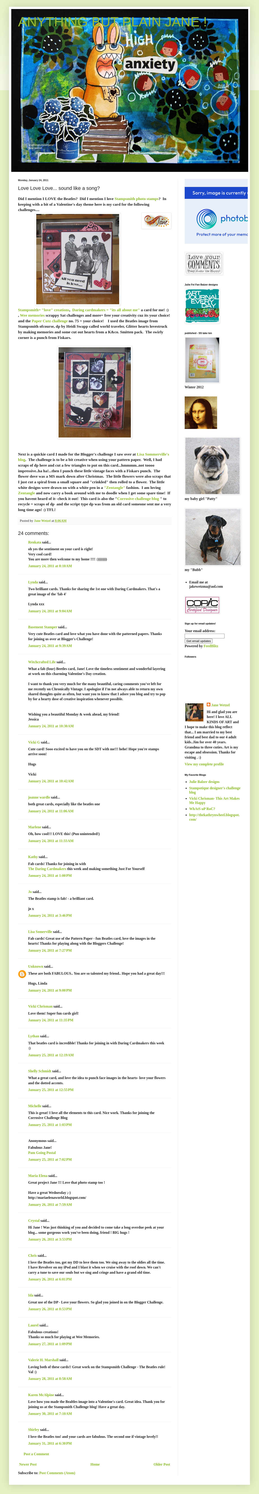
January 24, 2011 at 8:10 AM (50, 566)
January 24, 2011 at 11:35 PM (50, 1020)
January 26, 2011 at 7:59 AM (50, 1204)
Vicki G (34, 742)
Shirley (33, 1430)
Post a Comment (36, 1454)
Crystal (34, 1220)
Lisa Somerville (40, 932)
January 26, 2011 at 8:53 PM (50, 1309)
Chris (32, 1255)
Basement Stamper (42, 627)
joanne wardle (39, 797)
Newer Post (27, 1464)
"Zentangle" (114, 487)
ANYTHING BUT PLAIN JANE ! (112, 21)
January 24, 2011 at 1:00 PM (50, 875)
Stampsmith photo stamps (137, 198)
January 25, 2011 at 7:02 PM (50, 1159)
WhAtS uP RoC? (202, 809)
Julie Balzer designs (204, 782)
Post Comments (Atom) (57, 1473)
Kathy (33, 857)
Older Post (162, 1464)
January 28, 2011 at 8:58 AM (50, 1379)
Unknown (35, 966)
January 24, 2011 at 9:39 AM (50, 646)
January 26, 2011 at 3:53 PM (50, 1239)
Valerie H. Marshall (43, 1360)
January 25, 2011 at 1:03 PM (50, 1125)
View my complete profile (204, 764)
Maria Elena (38, 1176)
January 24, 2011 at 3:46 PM (50, 915)
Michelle (34, 1106)
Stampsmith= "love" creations (43, 310)
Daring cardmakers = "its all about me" (106, 310)
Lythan (33, 1036)
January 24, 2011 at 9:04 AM (50, 611)
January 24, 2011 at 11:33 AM (51, 841)
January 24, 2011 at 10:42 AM (51, 781)
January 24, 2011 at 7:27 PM (50, 950)
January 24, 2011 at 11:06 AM (51, 811)
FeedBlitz (211, 646)
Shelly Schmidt (39, 1071)
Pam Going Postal (42, 1153)
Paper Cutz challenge (50, 321)
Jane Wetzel (220, 705)
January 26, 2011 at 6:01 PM (50, 1279)
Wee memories (32, 315)
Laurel (33, 1325)
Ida (30, 1295)
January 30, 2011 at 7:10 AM (50, 1414)
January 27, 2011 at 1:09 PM (50, 1344)
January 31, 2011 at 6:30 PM (50, 1443)
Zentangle (26, 493)
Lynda (33, 582)
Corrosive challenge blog (138, 498)
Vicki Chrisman (40, 1006)
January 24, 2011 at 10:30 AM (51, 726)
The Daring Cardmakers (47, 869)
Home (95, 1464)
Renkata (34, 542)
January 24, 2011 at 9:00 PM (50, 990)
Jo (30, 892)
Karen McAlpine (41, 1395)
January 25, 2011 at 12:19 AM (51, 1055)
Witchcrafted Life (42, 662)
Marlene (34, 827)
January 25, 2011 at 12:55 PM (51, 1090)
